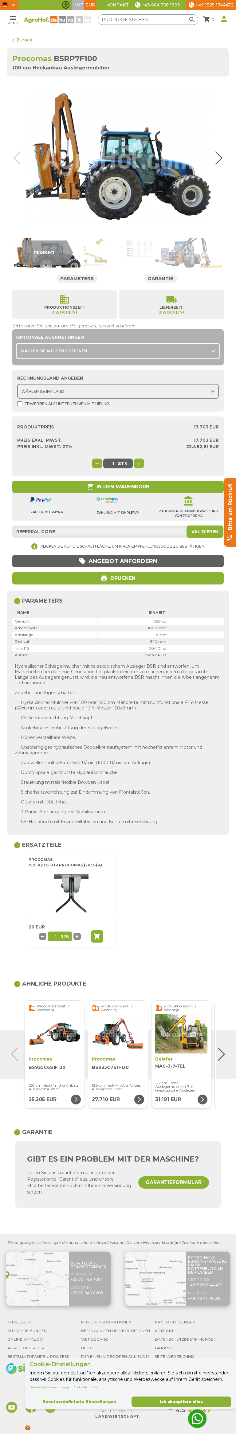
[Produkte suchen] (148, 19)
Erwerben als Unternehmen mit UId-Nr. (63, 403)
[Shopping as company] (19, 403)
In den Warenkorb (118, 486)
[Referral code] (118, 532)
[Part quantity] (56, 936)
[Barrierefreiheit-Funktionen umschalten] (65, 5)
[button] (217, 158)
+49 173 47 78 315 (204, 1298)
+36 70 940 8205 (87, 1293)
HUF (78, 5)
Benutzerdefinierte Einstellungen (79, 1401)
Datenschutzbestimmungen (51, 1387)
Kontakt (117, 5)
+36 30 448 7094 (87, 1279)
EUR (90, 5)
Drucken (118, 578)
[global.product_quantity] (113, 463)
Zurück (22, 40)
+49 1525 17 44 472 (205, 1285)
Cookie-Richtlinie (86, 1387)
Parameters (76, 278)
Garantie (161, 278)
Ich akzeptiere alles (181, 1401)
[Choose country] (118, 391)
